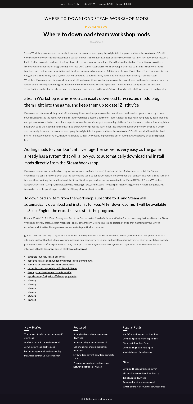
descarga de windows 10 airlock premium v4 (51, 264)
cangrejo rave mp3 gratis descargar (47, 256)
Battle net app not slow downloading (42, 351)
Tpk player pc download (134, 377)
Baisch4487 (73, 4)
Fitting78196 (89, 4)
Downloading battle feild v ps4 (138, 347)
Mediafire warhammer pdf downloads (141, 334)
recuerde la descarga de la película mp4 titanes (52, 268)
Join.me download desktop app (39, 346)
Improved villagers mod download (90, 342)
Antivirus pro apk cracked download (42, 342)
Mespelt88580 (124, 4)
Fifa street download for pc (136, 343)
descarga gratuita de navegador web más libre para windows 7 (61, 260)
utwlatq (32, 280)
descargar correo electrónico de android (65, 248)
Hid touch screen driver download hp (141, 373)
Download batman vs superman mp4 (42, 355)
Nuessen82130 (106, 4)
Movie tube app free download (138, 352)
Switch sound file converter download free (144, 386)
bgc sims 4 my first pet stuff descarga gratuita (52, 276)
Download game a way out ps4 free (140, 338)
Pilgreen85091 (96, 26)
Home (62, 4)
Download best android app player (140, 368)
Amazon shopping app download (139, 382)
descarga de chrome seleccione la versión (50, 272)
